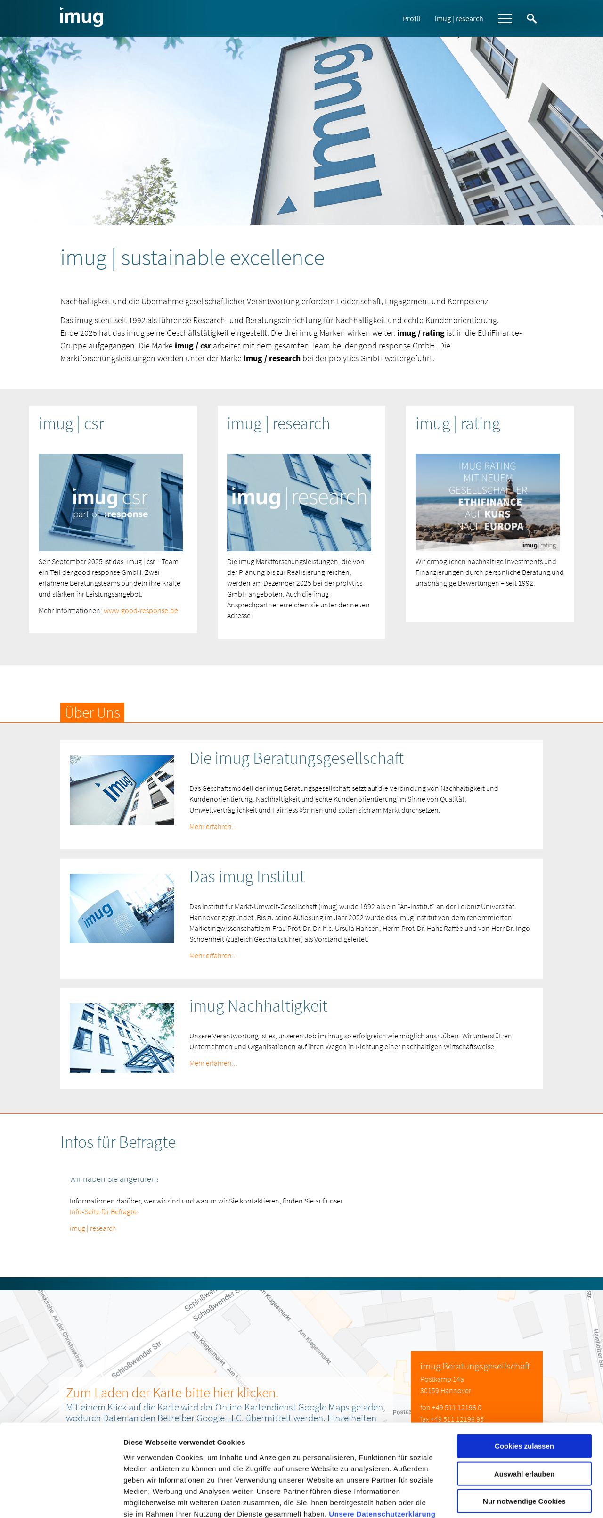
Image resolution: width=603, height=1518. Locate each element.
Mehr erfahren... (213, 825)
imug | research (459, 18)
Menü (505, 18)
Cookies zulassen (524, 1382)
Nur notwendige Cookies (524, 1438)
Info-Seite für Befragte (103, 1211)
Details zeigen (501, 1499)
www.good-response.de (141, 609)
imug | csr (71, 423)
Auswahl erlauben (524, 1410)
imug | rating (458, 423)
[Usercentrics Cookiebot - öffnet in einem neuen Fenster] (61, 1500)
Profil (411, 18)
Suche (532, 19)
